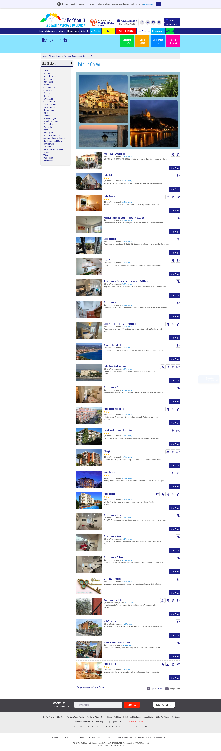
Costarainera (49, 101)
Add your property (158, 31)
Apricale (47, 73)
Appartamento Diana (112, 387)
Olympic (107, 451)
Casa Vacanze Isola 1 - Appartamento (120, 323)
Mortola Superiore (51, 121)
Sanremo (47, 147)
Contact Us (85, 31)
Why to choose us (51, 31)
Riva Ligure (48, 132)
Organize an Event (82, 722)
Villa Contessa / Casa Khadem (117, 642)
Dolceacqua (48, 110)
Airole (45, 71)
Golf (103, 717)
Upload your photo (158, 41)
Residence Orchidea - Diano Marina (119, 430)
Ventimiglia (48, 161)
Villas (147, 727)
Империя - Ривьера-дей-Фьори (76, 56)
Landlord (116, 727)
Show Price (175, 167)
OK (158, 4)
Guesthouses (97, 727)
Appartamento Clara (112, 515)
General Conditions (124, 737)
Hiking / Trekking (114, 717)
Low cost (82, 737)
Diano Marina (49, 107)
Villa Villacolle (110, 621)
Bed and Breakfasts (82, 727)
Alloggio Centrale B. (112, 345)
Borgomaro (48, 82)
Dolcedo (47, 113)
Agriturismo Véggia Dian (114, 154)
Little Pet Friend (162, 717)
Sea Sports (176, 717)
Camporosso (49, 87)
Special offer (117, 722)
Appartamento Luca (112, 302)
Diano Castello (49, 104)
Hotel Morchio (110, 663)
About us (62, 31)
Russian (172, 19)
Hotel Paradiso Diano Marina (116, 366)
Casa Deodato (110, 238)
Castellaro (47, 90)
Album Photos (173, 41)
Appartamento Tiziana (113, 557)
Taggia (46, 152)
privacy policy (148, 3)
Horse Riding (148, 717)
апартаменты (127, 727)
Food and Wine (93, 717)
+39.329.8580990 (127, 20)
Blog (108, 722)
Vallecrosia (48, 158)
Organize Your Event (126, 41)
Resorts (139, 727)
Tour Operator (95, 31)
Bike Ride (60, 717)
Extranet (170, 31)
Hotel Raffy (108, 175)
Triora (45, 155)
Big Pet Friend (48, 717)
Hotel (108, 727)
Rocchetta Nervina (51, 135)
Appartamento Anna (112, 536)
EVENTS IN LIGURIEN (136, 722)
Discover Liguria (73, 31)
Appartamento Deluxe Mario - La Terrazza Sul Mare (126, 281)
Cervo (92, 56)
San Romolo (48, 144)
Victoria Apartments (113, 578)
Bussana (47, 85)
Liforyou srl (106, 745)
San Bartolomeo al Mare (54, 138)
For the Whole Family (75, 717)
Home (41, 31)
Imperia (46, 116)
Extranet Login (159, 737)
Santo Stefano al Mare (53, 149)
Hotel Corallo (109, 196)
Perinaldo (47, 127)
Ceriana (46, 93)
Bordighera (48, 79)
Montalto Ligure (50, 118)
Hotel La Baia (109, 472)
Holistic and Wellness (132, 717)
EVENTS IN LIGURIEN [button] (126, 31)
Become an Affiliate (164, 704)
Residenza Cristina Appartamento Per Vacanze (124, 217)
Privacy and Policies (143, 737)
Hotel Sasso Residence (114, 408)
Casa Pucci (108, 260)
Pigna (45, 130)
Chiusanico (48, 99)
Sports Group (142, 41)
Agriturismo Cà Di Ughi (114, 600)
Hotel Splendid (110, 493)
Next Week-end (95, 737)
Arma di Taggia (50, 76)
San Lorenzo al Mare (52, 141)
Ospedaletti (48, 124)
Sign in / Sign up (172, 24)
